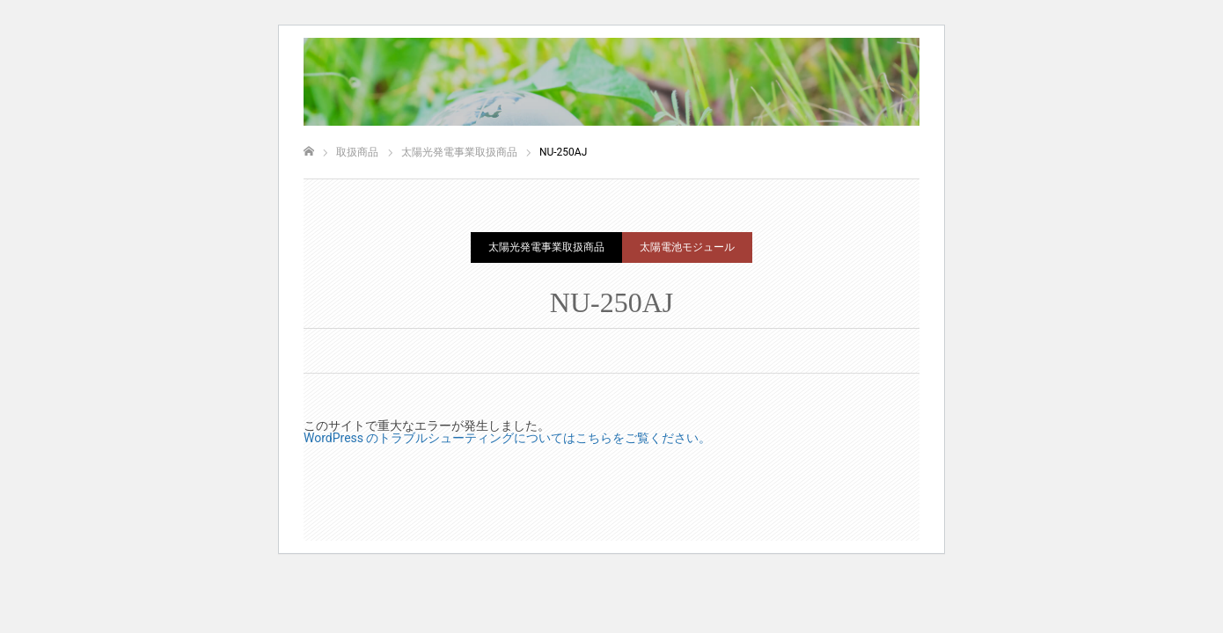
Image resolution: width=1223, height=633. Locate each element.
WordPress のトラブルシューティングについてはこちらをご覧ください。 (508, 438)
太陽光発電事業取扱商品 (546, 247)
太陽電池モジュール (687, 247)
